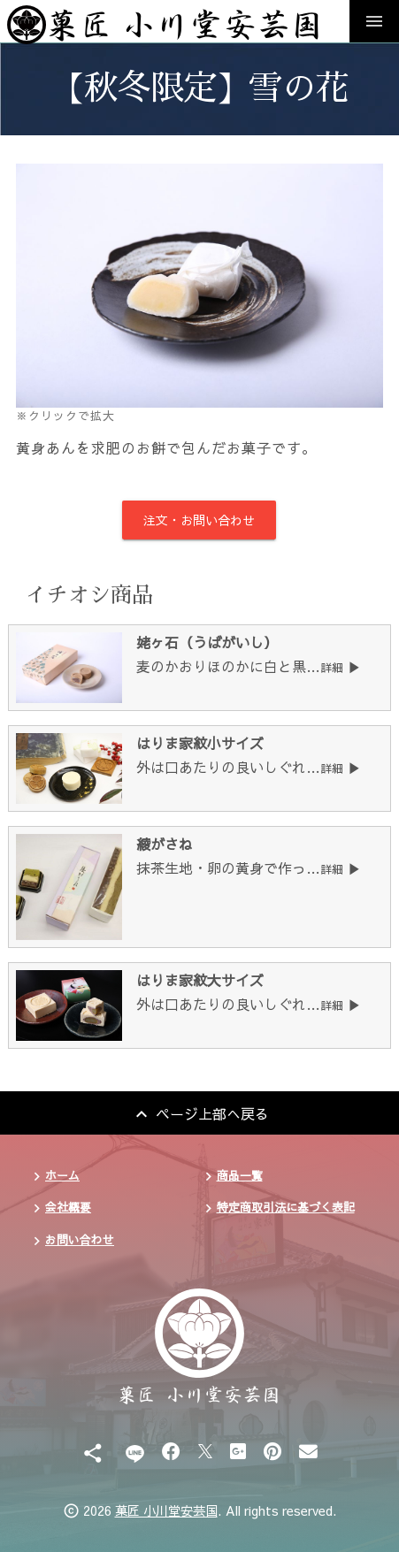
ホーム (62, 1174)
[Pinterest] (272, 1451)
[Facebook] (171, 1451)
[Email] (308, 1451)
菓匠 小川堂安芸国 (166, 1510)
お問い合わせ (79, 1239)
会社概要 (68, 1206)
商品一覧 (240, 1174)
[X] (205, 1451)
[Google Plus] (238, 1451)
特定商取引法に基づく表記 (286, 1206)
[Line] (135, 1451)
